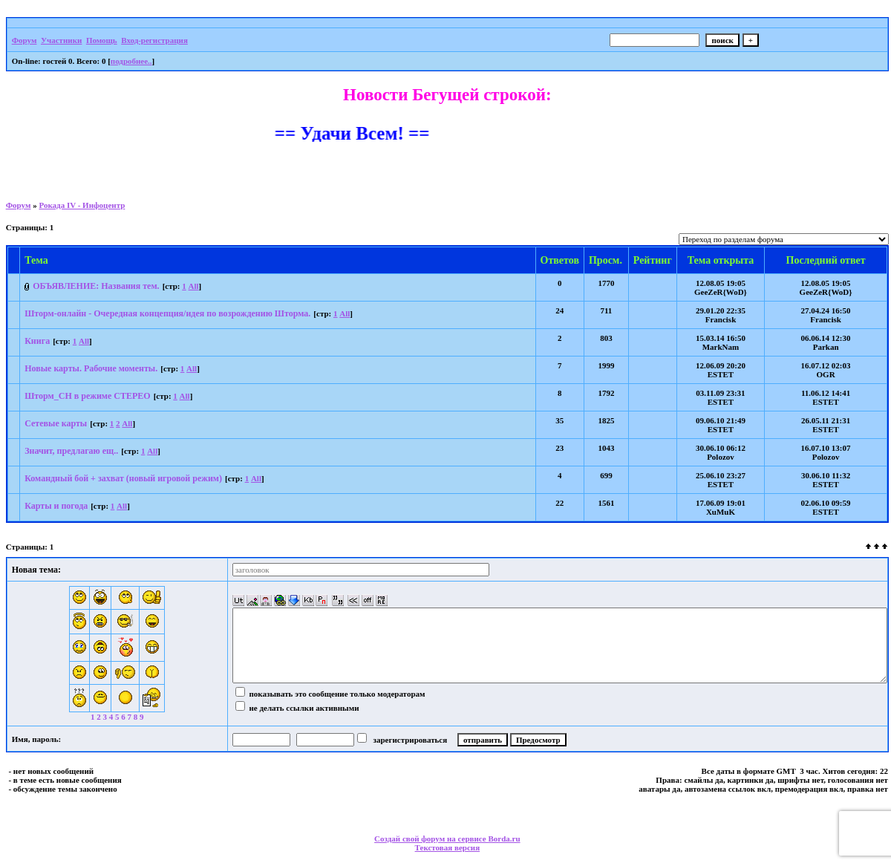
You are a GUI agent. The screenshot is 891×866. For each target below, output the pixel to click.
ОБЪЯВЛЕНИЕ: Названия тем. (96, 286)
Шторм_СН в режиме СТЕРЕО (88, 396)
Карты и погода (56, 506)
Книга (37, 341)
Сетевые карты (56, 423)
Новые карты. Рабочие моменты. (91, 368)
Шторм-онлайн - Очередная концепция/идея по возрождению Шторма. (167, 313)
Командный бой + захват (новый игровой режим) (123, 478)
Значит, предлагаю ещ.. (71, 451)
